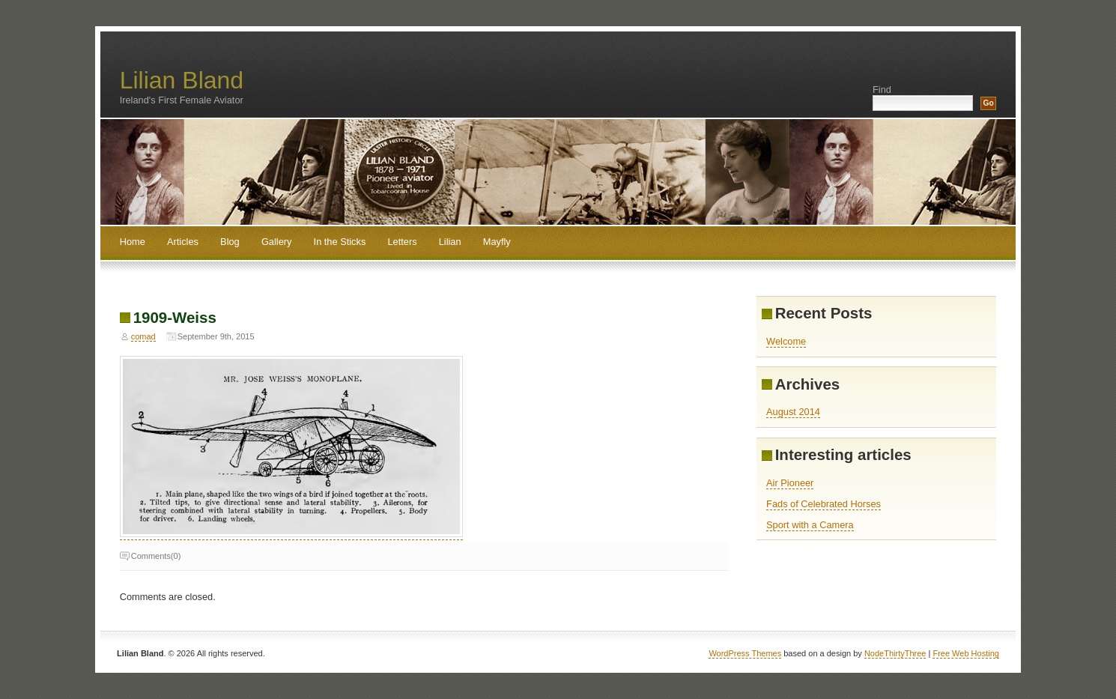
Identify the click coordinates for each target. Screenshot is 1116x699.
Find (882, 89)
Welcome (786, 341)
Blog (230, 241)
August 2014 (793, 411)
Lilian (450, 241)
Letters (401, 241)
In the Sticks (340, 241)
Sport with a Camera (810, 524)
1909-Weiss (174, 317)
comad (143, 336)
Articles (182, 241)
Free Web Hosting (965, 653)
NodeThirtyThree (895, 653)
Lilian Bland (181, 80)
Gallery (276, 241)
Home (132, 241)
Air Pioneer (789, 482)
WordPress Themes (745, 653)
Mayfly (497, 241)
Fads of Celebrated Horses (823, 503)
